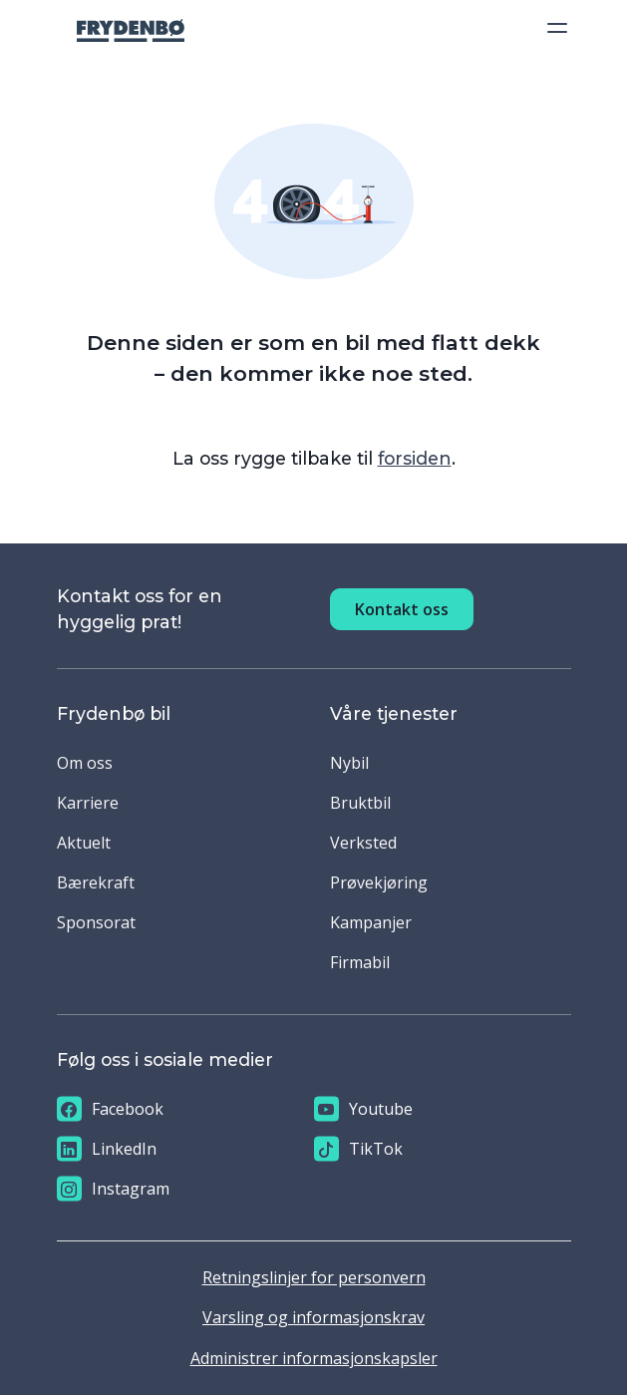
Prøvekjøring (379, 882)
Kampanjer (371, 922)
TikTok (358, 1149)
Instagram (113, 1189)
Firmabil (360, 962)
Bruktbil (360, 803)
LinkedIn (107, 1149)
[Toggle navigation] (551, 28)
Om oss (85, 763)
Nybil (349, 763)
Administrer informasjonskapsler (314, 1358)
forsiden (415, 458)
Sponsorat (96, 922)
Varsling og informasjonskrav (313, 1317)
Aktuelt (84, 843)
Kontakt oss (402, 609)
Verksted (363, 843)
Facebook (110, 1109)
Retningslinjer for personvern (314, 1277)
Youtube (363, 1109)
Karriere (88, 803)
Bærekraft (96, 882)
